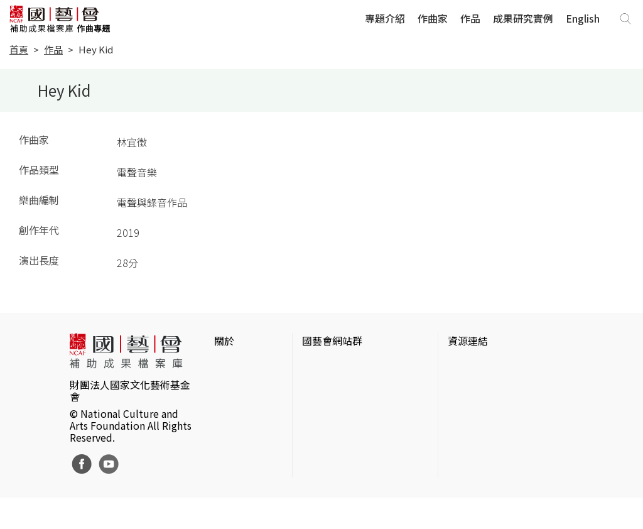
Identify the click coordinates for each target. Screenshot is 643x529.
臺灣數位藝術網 (483, 405)
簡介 (224, 365)
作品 (470, 18)
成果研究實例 (523, 18)
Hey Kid (95, 49)
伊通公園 (468, 385)
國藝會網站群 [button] (332, 340)
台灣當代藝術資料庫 (493, 365)
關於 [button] (224, 340)
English (583, 18)
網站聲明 (234, 385)
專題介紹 (385, 18)
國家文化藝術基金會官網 (357, 365)
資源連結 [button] (468, 340)
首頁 (18, 49)
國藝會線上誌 (332, 385)
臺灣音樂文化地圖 (488, 426)
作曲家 (433, 18)
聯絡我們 (234, 405)
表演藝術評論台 (337, 405)
